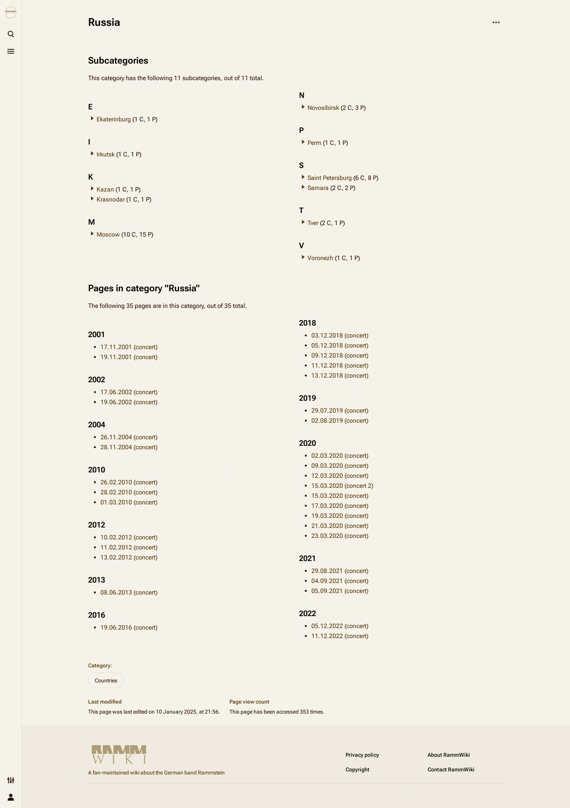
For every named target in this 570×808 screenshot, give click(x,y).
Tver (313, 223)
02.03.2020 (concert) (339, 455)
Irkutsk (106, 154)
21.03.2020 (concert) (339, 525)
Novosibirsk (323, 107)
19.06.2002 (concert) (128, 402)
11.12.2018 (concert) (339, 365)
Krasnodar (111, 199)
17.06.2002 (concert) (128, 392)
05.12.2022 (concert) (339, 626)
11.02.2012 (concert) (128, 547)
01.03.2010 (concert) (128, 502)
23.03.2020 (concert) (339, 535)
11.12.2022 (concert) (339, 636)
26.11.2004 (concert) (128, 437)
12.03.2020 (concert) (339, 475)
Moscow (108, 234)
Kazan (105, 189)
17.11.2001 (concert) (128, 347)
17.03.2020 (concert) (339, 505)
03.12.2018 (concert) (339, 335)
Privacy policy (362, 755)
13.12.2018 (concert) (339, 375)
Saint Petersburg (330, 177)
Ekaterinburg (114, 119)
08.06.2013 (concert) (128, 592)
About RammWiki (449, 755)
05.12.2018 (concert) (339, 345)
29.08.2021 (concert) (339, 571)
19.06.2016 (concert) (128, 627)
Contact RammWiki (451, 769)
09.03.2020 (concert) (339, 465)
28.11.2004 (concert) (128, 447)
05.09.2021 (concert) (339, 591)
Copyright (357, 769)
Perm (314, 142)
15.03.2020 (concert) (339, 495)
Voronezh (320, 258)
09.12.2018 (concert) (339, 355)
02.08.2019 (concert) (339, 420)
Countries (106, 680)
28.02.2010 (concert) (128, 492)
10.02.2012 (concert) (128, 537)
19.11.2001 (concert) (128, 357)
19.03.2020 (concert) (339, 515)
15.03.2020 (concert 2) (342, 485)
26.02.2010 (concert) (128, 482)
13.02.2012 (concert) (128, 557)
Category (99, 665)
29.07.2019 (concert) (339, 410)
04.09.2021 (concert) (339, 581)
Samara (318, 188)
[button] (92, 118)
